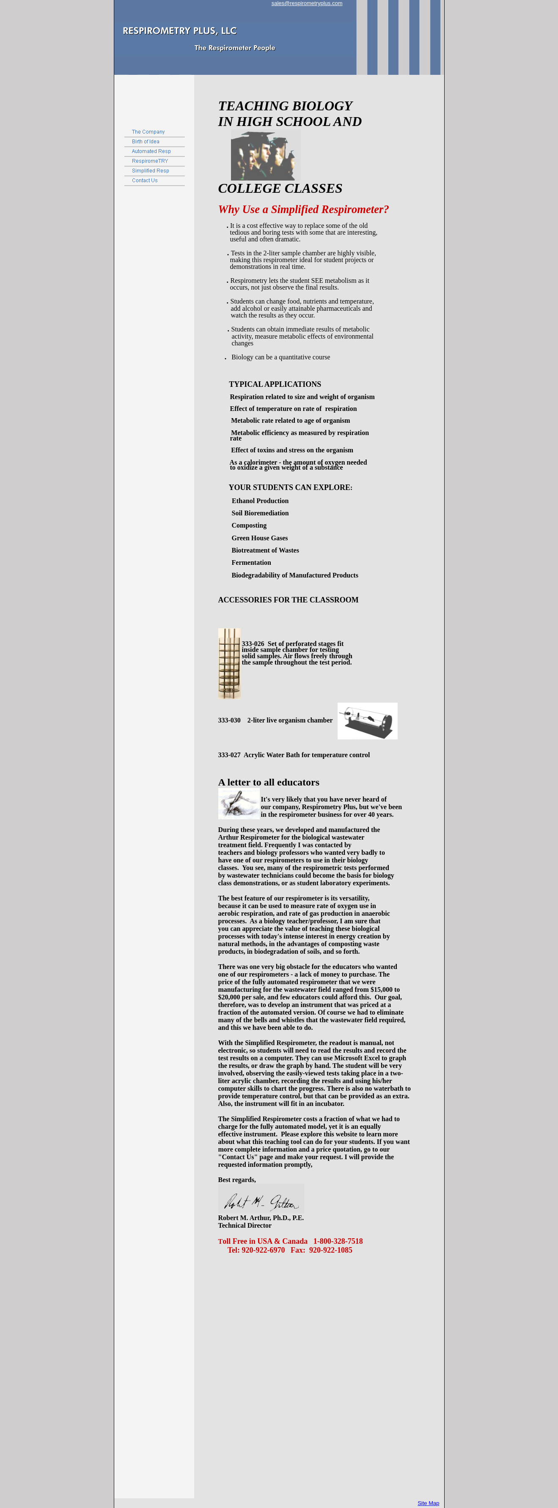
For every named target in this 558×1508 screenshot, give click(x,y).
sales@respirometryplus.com (307, 3)
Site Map (428, 1503)
